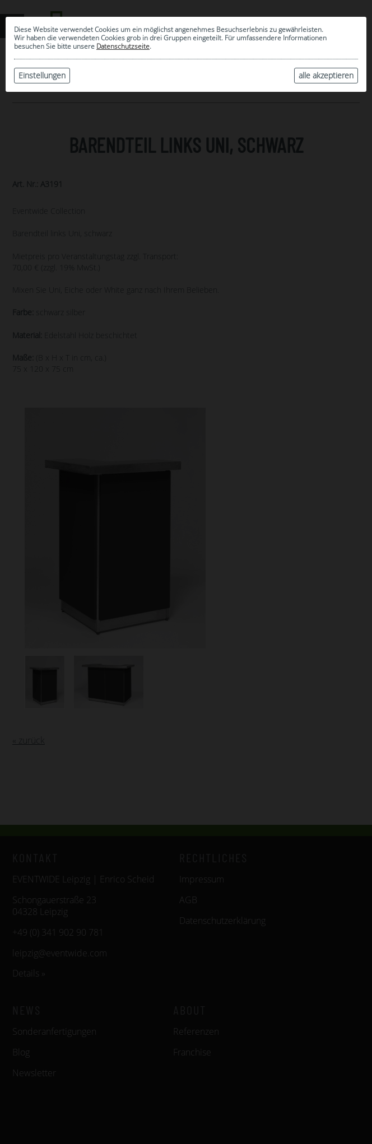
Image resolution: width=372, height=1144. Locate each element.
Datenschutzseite (123, 46)
